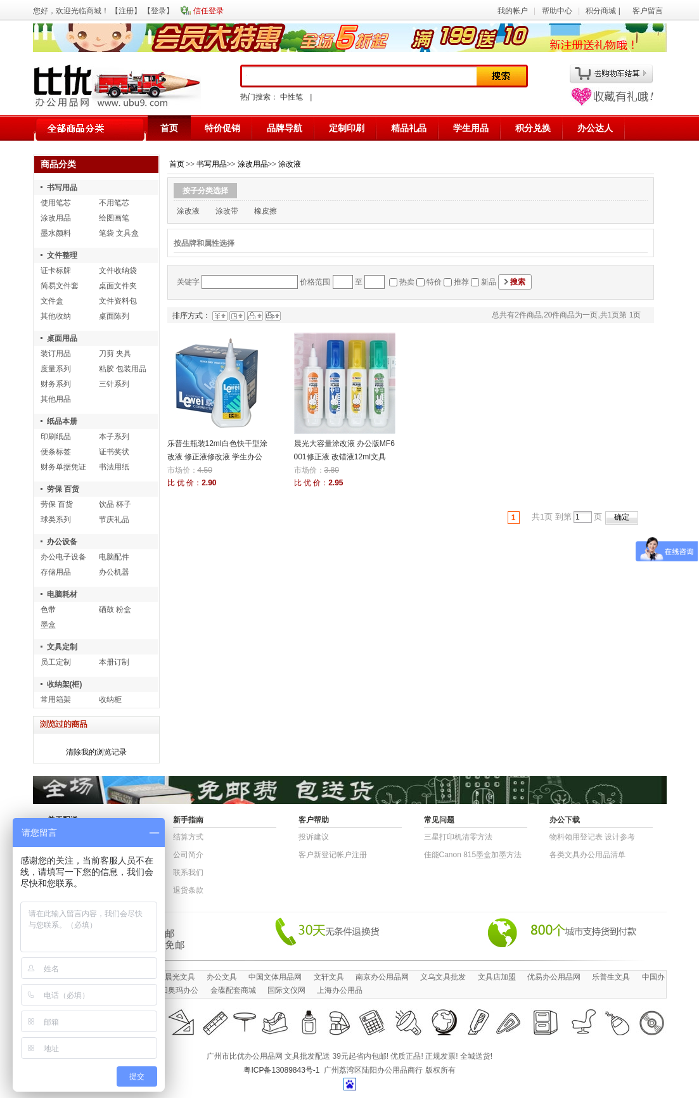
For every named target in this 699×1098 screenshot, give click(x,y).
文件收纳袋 (118, 270)
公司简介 (188, 854)
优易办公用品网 (553, 977)
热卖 (406, 282)
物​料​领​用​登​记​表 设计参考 (592, 837)
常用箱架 (56, 699)
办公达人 (595, 128)
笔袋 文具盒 (119, 233)
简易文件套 (60, 285)
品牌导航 (284, 128)
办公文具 (222, 977)
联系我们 (188, 872)
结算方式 (188, 837)
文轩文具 (329, 977)
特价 (434, 282)
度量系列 (56, 368)
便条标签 (56, 451)
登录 (158, 10)
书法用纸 (114, 467)
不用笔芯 (114, 202)
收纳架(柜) (64, 684)
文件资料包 (118, 301)
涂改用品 (56, 218)
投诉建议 (313, 837)
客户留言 (647, 10)
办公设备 (62, 541)
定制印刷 (346, 128)
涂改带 (226, 211)
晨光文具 (180, 977)
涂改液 (289, 164)
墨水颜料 (56, 233)
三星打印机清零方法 (458, 837)
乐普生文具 (611, 977)
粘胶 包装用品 (122, 368)
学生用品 (471, 128)
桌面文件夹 (118, 285)
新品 (488, 282)
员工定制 (56, 662)
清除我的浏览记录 (96, 752)
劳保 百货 (63, 489)
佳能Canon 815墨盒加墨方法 (473, 854)
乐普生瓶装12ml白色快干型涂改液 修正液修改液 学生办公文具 (217, 457)
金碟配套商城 (233, 990)
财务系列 (56, 384)
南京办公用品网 (382, 977)
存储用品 (56, 572)
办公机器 (114, 572)
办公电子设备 (63, 556)
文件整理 (62, 255)
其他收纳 (56, 316)
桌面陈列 (114, 316)
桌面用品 (62, 338)
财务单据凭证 (63, 467)
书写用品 (62, 187)
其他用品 (56, 399)
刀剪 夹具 (115, 353)
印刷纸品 (56, 436)
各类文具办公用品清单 (587, 854)
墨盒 (48, 624)
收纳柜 (110, 699)
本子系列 (114, 436)
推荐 (461, 282)
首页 (169, 128)
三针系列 (114, 384)
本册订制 (114, 662)
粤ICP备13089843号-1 (281, 1070)
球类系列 (56, 519)
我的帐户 (512, 10)
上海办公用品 (339, 990)
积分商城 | (604, 10)
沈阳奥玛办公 (175, 990)
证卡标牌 (56, 270)
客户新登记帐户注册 (332, 854)
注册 (126, 10)
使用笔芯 (56, 202)
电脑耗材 (62, 594)
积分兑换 (533, 128)
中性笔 (291, 97)
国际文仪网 (286, 990)
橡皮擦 (265, 211)
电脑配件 (114, 556)
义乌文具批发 (443, 977)
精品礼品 (408, 128)
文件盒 (52, 301)
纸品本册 (62, 421)
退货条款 (188, 890)
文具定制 (62, 646)
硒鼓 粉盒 (115, 609)
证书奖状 (114, 451)
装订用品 (56, 353)
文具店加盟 (497, 977)
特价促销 (222, 128)
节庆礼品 (114, 519)
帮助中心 (557, 10)
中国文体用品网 (275, 977)
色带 (48, 609)
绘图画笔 (114, 218)
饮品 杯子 (115, 504)
